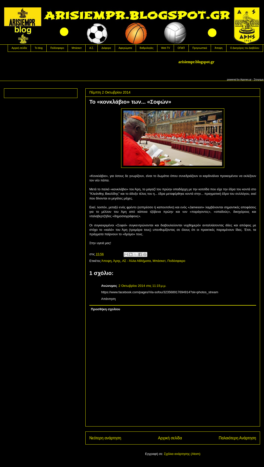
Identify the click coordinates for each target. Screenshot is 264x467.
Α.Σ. (91, 48)
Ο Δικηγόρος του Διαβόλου (244, 48)
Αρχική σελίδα (19, 48)
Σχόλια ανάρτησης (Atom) (182, 454)
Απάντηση (108, 299)
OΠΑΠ (181, 48)
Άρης (117, 261)
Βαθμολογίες (146, 48)
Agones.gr (246, 79)
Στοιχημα (259, 79)
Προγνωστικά (199, 48)
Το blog (38, 48)
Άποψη (219, 48)
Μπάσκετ (76, 48)
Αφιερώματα (125, 48)
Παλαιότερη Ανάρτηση (237, 438)
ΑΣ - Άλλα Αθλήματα (136, 261)
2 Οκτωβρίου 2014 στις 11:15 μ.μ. (142, 286)
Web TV (165, 48)
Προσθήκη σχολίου (105, 309)
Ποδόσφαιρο (57, 48)
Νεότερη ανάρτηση (105, 438)
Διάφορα (106, 48)
